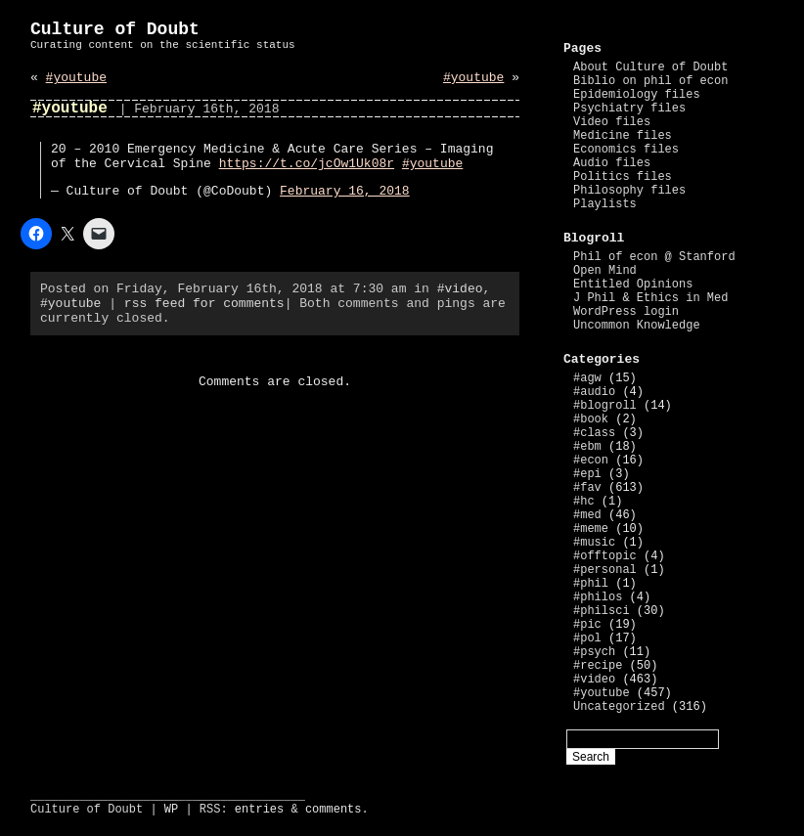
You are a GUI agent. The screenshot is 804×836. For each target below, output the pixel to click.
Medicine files (622, 136)
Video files (611, 122)
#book (590, 419)
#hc (584, 501)
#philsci (601, 611)
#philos (597, 597)
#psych (594, 652)
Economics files (626, 149)
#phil (590, 584)
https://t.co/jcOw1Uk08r (306, 163)
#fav (587, 488)
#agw (587, 378)
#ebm (587, 447)
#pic (587, 625)
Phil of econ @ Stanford (654, 257)
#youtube (76, 77)
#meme (590, 529)
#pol (587, 638)
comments (333, 809)
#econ (590, 460)
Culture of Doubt (115, 29)
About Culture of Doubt (650, 67)
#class (594, 433)
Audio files (611, 163)
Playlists (605, 204)
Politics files (622, 177)
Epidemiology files (636, 95)
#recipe (597, 666)
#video (460, 289)
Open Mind (605, 271)
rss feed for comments (204, 303)
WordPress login (626, 312)
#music (594, 543)
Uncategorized (619, 707)
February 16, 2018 (345, 191)
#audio (594, 392)
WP (171, 809)
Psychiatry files (629, 108)
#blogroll (605, 406)
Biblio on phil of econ (650, 81)
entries (259, 809)
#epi (587, 474)
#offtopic (605, 556)
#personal (605, 570)
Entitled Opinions (632, 284)
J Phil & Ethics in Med (650, 298)
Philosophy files (629, 191)
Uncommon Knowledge (636, 325)
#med (587, 515)
